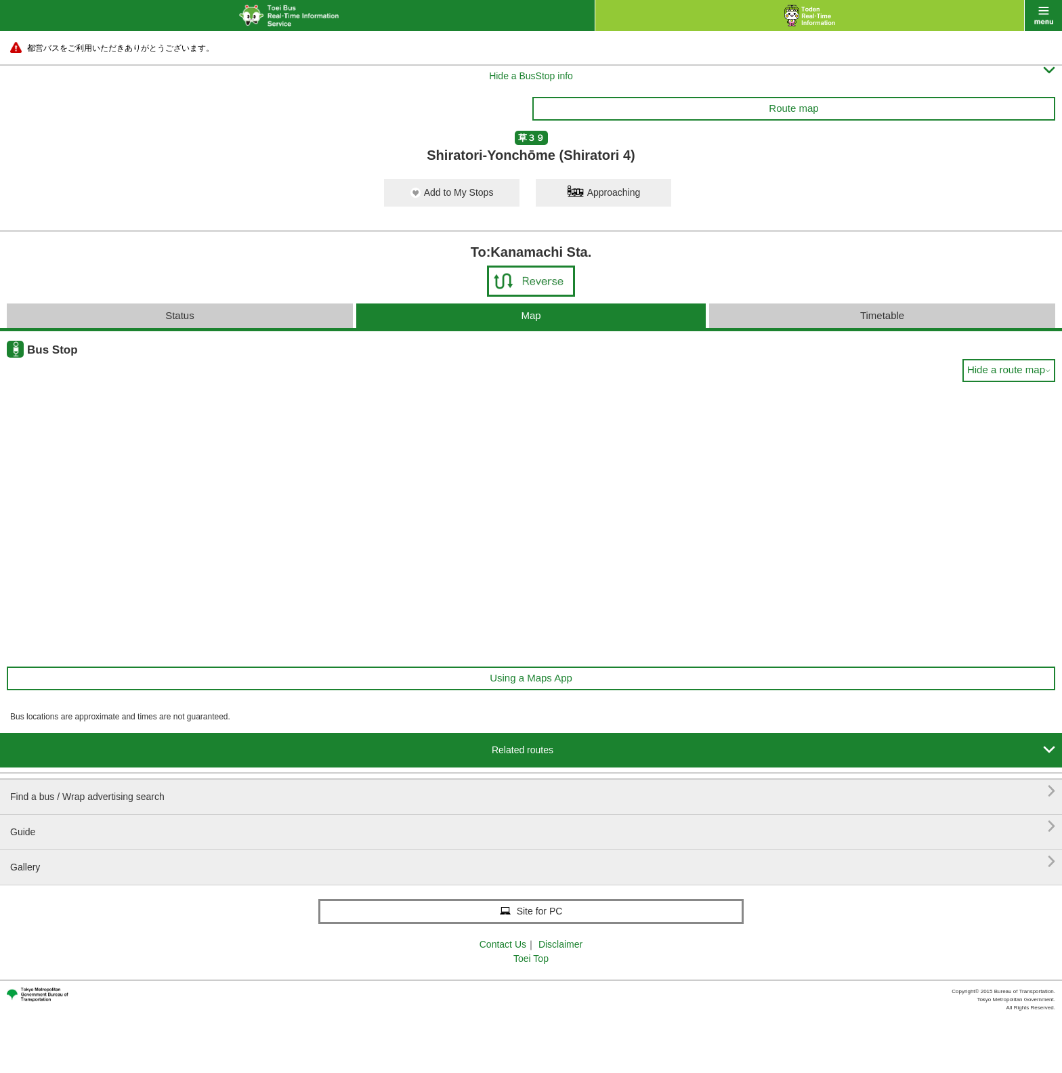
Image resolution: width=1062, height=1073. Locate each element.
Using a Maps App (531, 677)
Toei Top (531, 958)
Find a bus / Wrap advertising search (532, 791)
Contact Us (503, 944)
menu (1043, 15)
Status (179, 315)
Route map (793, 108)
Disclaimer (560, 944)
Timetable (882, 315)
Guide (532, 827)
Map (530, 315)
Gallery (532, 862)
